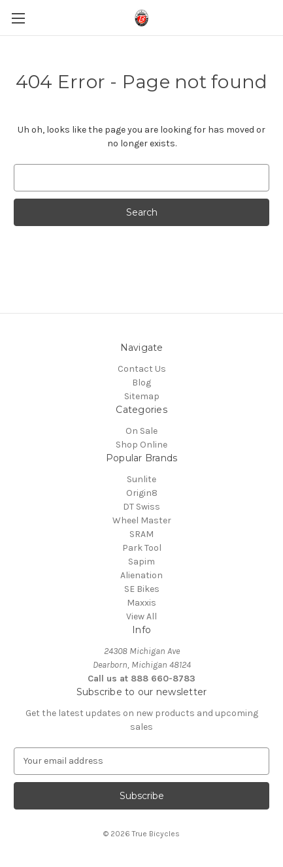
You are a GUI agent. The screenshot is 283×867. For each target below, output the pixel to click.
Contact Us (142, 368)
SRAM (141, 534)
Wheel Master (141, 520)
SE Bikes (141, 589)
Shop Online (141, 444)
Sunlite (141, 479)
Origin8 (142, 493)
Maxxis (141, 602)
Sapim (141, 561)
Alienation (141, 575)
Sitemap (141, 396)
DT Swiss (141, 506)
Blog (141, 382)
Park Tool (141, 547)
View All (141, 616)
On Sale (141, 430)
